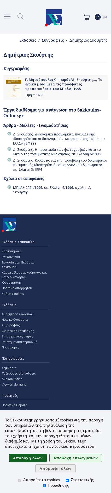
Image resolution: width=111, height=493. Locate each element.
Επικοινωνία (11, 257)
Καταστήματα (11, 251)
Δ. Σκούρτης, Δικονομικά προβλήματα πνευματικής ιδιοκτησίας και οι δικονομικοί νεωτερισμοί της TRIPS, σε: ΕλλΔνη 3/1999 (59, 139)
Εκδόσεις (28, 40)
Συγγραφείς (53, 40)
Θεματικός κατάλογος (18, 331)
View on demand (14, 384)
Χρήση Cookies (13, 293)
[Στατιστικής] (67, 480)
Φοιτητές (10, 395)
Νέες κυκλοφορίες (15, 319)
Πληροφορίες (13, 358)
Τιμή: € (35, 95)
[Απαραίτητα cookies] (19, 480)
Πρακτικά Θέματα (14, 405)
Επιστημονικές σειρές (17, 336)
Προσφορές (10, 347)
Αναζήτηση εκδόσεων (18, 314)
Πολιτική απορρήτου (17, 288)
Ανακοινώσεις (12, 379)
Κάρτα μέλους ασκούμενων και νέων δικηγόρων (24, 274)
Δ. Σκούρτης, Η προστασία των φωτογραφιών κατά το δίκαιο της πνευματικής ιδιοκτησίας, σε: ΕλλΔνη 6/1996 (57, 151)
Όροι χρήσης (12, 282)
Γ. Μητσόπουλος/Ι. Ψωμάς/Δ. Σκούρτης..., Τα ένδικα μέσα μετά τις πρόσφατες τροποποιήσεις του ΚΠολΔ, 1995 (64, 84)
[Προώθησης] (44, 485)
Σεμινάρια (9, 368)
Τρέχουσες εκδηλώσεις (19, 373)
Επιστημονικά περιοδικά (19, 342)
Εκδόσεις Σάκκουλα (18, 242)
